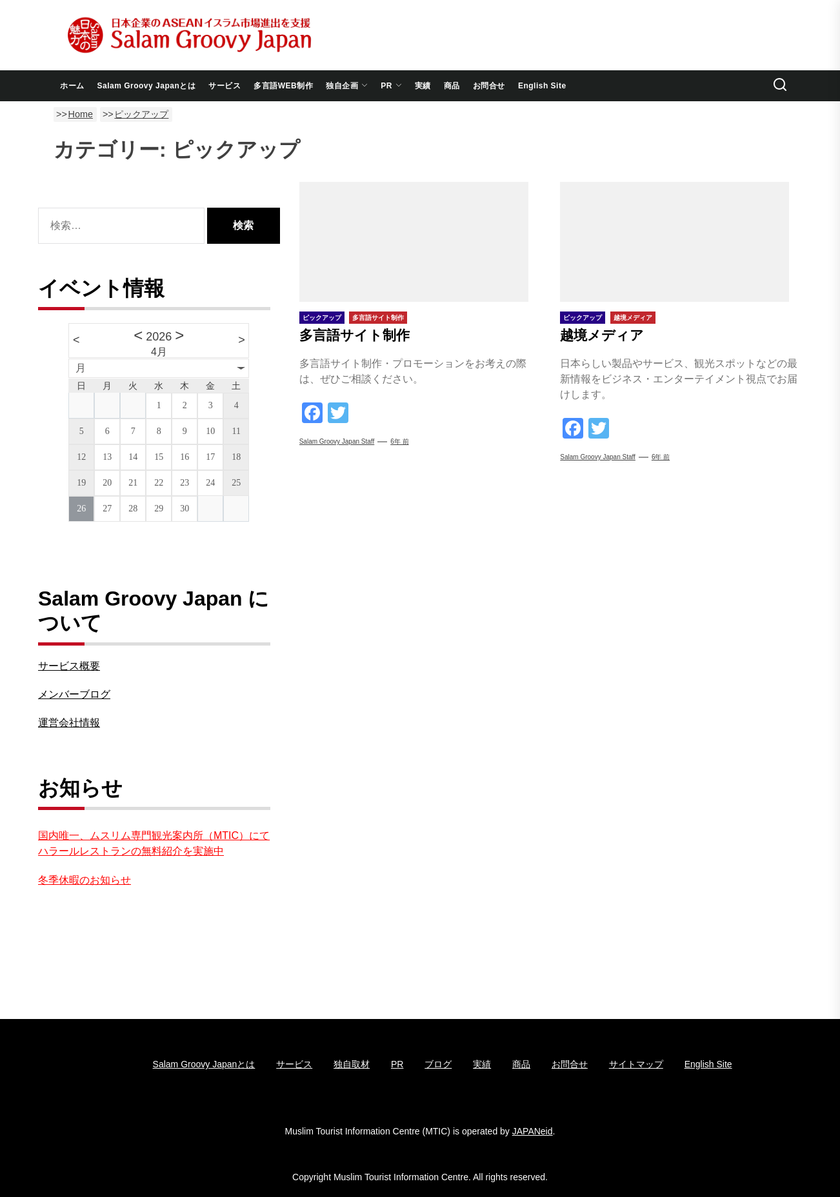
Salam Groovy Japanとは (146, 85)
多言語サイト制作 (354, 335)
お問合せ (489, 85)
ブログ (438, 1064)
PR (391, 85)
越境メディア (602, 335)
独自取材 (352, 1064)
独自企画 (347, 85)
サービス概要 (69, 665)
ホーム (72, 85)
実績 (423, 85)
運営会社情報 (69, 722)
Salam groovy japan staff (337, 441)
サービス (224, 85)
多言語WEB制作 (283, 85)
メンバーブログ (74, 694)
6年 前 (399, 441)
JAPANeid (532, 1131)
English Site (542, 85)
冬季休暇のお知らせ (84, 880)
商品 (452, 85)
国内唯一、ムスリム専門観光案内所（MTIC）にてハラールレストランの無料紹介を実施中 (154, 843)
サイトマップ (636, 1064)
